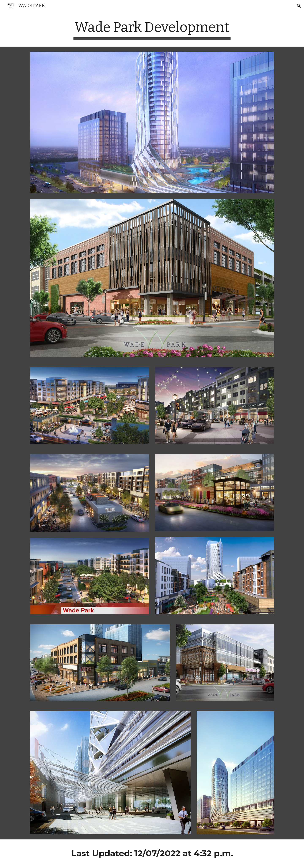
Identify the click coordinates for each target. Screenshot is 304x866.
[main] (152, 30)
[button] (299, 6)
